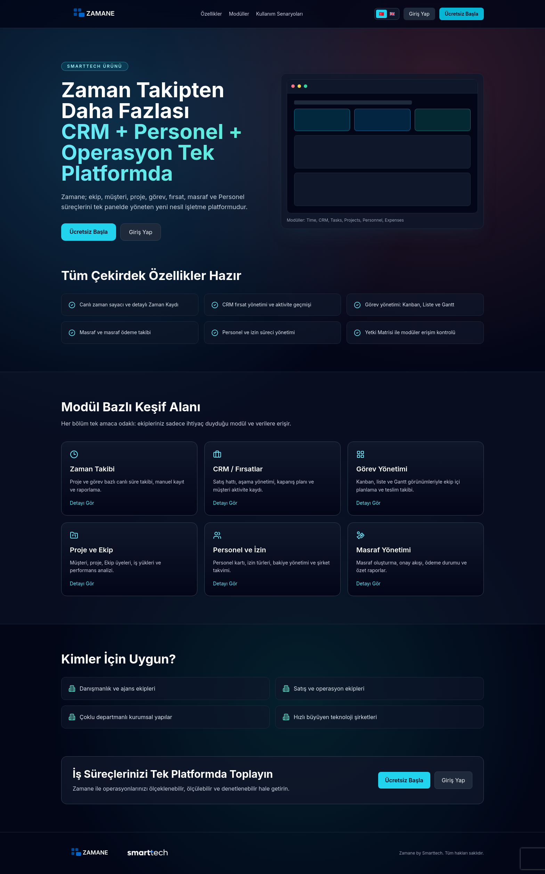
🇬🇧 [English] (392, 13)
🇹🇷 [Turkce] (381, 13)
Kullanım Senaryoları (279, 14)
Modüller (239, 14)
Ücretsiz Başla (461, 14)
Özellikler (211, 14)
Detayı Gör (82, 503)
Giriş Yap (419, 14)
